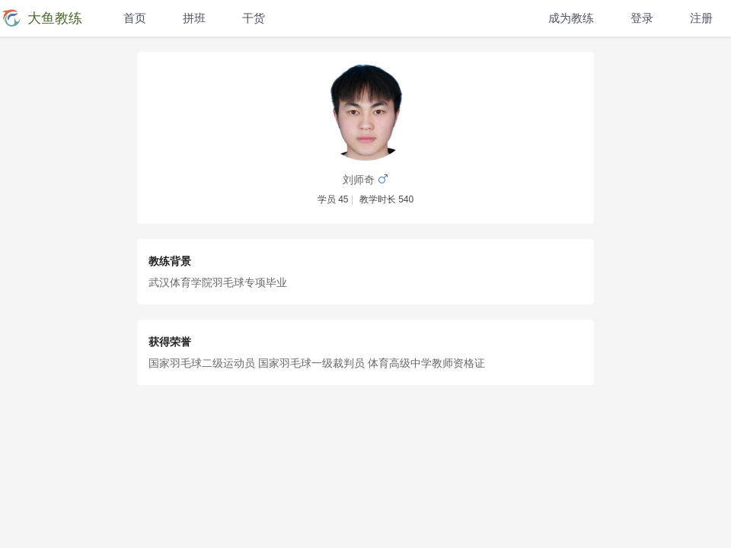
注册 (701, 17)
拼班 (194, 17)
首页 (134, 17)
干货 (253, 17)
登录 (641, 17)
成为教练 (571, 17)
